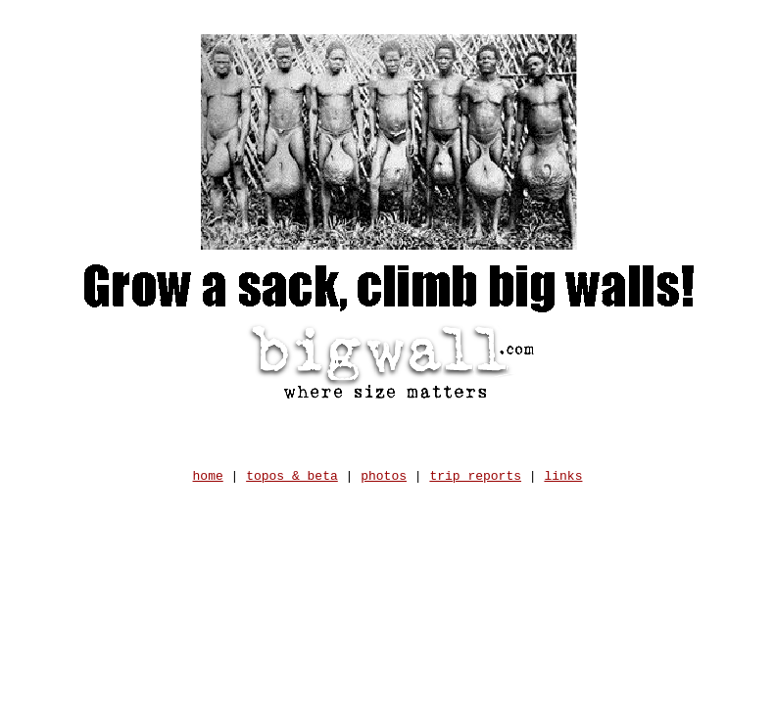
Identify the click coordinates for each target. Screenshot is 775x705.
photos (384, 484)
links (563, 484)
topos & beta (292, 484)
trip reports (475, 484)
